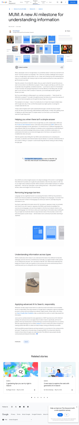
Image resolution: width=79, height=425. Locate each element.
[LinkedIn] (28, 407)
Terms (18, 414)
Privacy (13, 414)
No (64, 417)
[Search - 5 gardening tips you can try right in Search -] (21, 377)
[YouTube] (20, 407)
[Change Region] (20, 419)
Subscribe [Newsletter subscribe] (72, 2)
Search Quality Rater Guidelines (25, 313)
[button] (67, 31)
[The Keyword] (9, 9)
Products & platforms (36, 2)
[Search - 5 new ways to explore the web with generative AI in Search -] (58, 377)
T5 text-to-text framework (24, 124)
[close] (74, 409)
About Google (26, 414)
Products (32, 9)
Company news (44, 2)
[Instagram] (12, 407)
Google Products (37, 414)
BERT (52, 124)
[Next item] (72, 376)
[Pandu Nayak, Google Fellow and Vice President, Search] (33, 31)
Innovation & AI (28, 2)
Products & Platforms (20, 9)
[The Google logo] (5, 414)
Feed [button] (50, 2)
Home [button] (21, 2)
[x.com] (16, 407)
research (38, 323)
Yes (58, 417)
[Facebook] (24, 407)
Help (4, 420)
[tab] (31, 397)
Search (41, 9)
